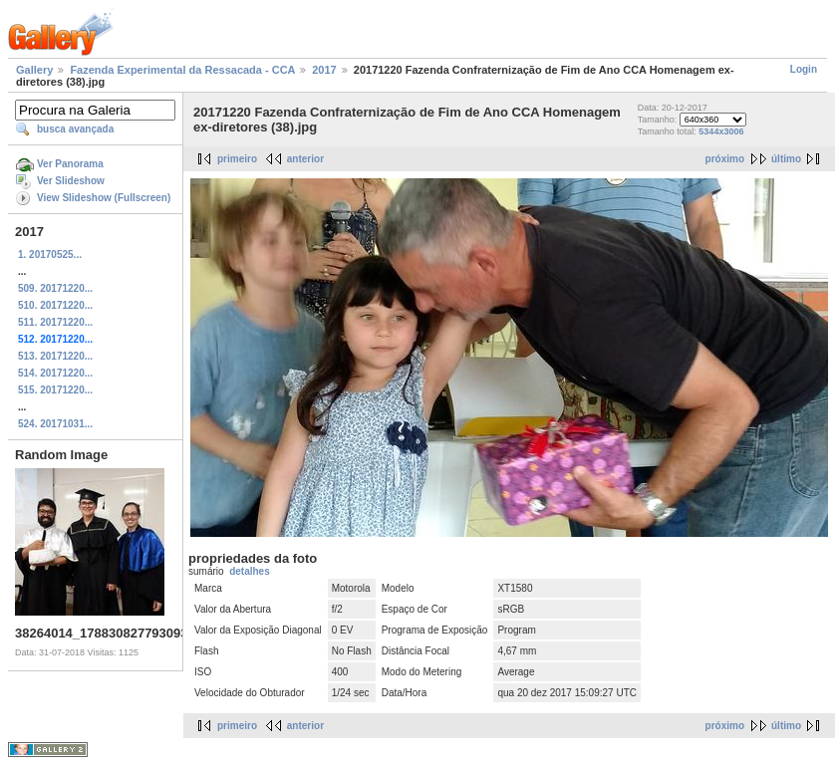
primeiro (237, 158)
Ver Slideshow (71, 180)
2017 (324, 70)
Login (803, 69)
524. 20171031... (55, 423)
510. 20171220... (55, 305)
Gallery (34, 70)
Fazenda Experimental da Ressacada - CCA (182, 70)
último (786, 158)
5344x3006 (720, 131)
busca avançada (75, 129)
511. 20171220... (55, 322)
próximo (724, 158)
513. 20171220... (55, 356)
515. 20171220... (55, 389)
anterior (305, 158)
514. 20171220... (55, 373)
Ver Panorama (70, 163)
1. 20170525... (50, 254)
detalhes (249, 571)
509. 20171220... (55, 288)
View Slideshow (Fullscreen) (103, 197)
